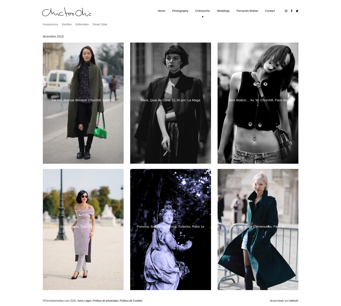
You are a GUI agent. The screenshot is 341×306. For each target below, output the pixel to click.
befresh (293, 300)
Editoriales (82, 24)
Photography (180, 10)
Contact (270, 10)
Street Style (100, 24)
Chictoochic (202, 10)
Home (161, 10)
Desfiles (67, 24)
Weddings (223, 10)
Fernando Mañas (247, 10)
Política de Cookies (131, 300)
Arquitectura (50, 24)
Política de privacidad (105, 300)
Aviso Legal (84, 300)
